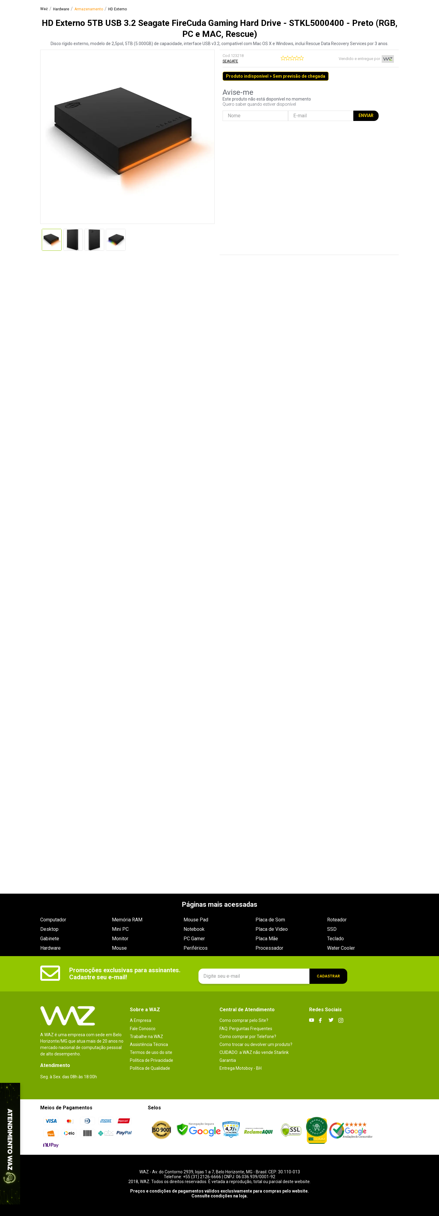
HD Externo (117, 9)
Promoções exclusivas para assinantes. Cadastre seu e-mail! (124, 973)
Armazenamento (88, 9)
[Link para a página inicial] (44, 9)
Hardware (61, 9)
